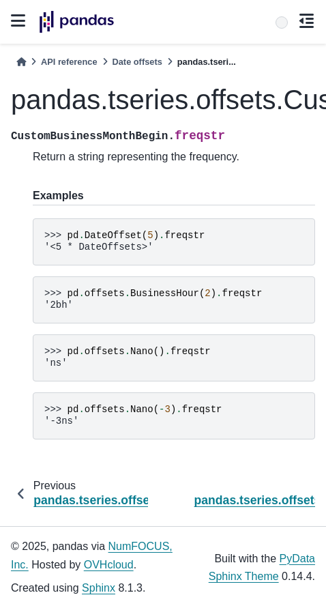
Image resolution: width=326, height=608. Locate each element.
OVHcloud (109, 564)
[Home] (21, 62)
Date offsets (137, 62)
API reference (69, 62)
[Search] (282, 22)
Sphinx (98, 588)
